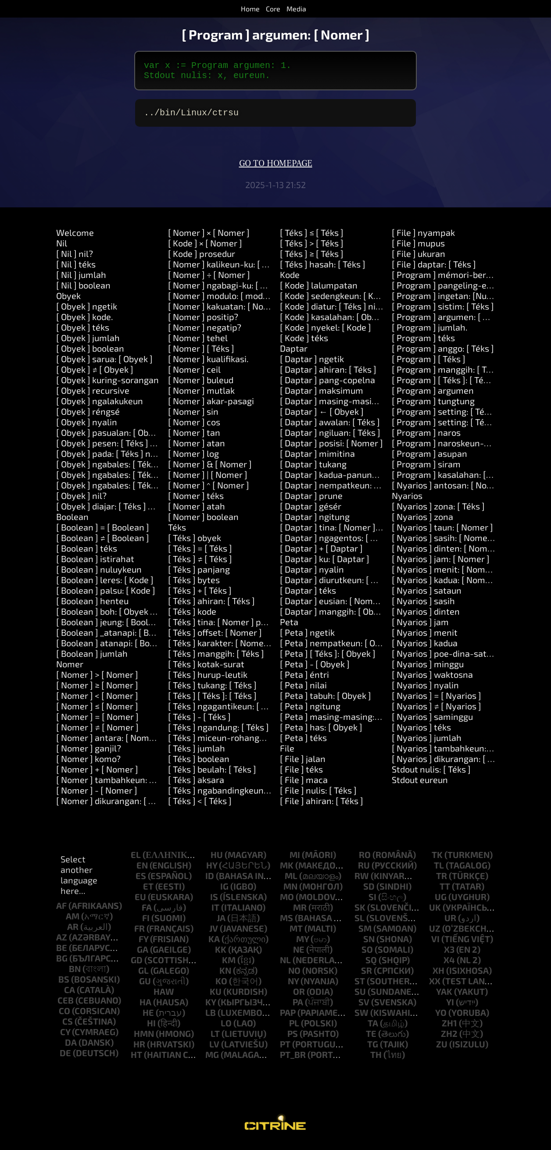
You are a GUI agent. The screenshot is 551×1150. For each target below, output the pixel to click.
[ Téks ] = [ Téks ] (200, 553)
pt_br (293, 1059)
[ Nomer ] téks (196, 500)
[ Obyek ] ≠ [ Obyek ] (94, 374)
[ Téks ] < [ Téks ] (200, 806)
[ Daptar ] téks (308, 595)
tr (441, 881)
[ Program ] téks (423, 343)
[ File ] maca (304, 785)
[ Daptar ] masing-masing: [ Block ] (348, 406)
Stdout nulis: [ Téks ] (431, 774)
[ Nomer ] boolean (203, 521)
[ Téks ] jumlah (196, 753)
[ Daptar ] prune (311, 500)
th (376, 1059)
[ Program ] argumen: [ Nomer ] (453, 322)
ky (210, 1007)
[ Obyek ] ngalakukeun (99, 406)
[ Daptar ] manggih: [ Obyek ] (336, 616)
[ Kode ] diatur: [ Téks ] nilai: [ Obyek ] (351, 311)
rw (361, 881)
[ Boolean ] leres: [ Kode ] (105, 585)
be (61, 952)
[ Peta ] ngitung (310, 711)
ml (291, 881)
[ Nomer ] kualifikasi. (208, 364)
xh (438, 975)
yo (441, 1017)
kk (220, 954)
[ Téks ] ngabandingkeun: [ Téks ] (231, 795)
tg (372, 1049)
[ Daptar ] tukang (313, 469)
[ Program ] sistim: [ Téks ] (443, 311)
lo (226, 1028)
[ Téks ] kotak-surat (206, 669)
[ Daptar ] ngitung (315, 521)
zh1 (449, 1028)
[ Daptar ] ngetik (312, 364)
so (367, 954)
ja (221, 923)
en (142, 870)
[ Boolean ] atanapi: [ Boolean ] (116, 648)
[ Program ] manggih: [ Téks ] (448, 374)
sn (369, 944)
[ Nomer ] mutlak (201, 395)
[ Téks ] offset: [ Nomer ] (215, 637)
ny (293, 986)
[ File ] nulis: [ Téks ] (318, 795)
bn (75, 973)
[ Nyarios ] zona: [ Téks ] (438, 511)
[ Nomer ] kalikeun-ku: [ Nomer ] (231, 269)
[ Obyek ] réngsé (88, 416)
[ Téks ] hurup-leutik (207, 679)
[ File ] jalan (303, 763)
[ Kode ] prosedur (201, 258)
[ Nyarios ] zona (422, 521)
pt (285, 1049)
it (215, 912)
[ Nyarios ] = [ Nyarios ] (436, 700)
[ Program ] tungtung (433, 406)
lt (215, 1038)
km (229, 965)
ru (364, 870)
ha (145, 1007)
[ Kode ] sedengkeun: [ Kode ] (336, 301)
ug (441, 902)
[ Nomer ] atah (196, 511)
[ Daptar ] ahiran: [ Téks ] (328, 374)
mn (290, 891)
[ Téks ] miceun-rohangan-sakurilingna (245, 742)
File (287, 753)
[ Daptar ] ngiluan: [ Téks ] (330, 437)
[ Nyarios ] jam (420, 627)
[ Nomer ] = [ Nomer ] (97, 721)
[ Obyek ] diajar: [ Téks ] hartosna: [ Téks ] (136, 511)
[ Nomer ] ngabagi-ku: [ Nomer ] (230, 290)
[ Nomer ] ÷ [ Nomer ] (209, 279)
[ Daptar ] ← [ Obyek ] (322, 416)
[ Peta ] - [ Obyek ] (315, 669)
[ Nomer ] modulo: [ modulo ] (224, 301)
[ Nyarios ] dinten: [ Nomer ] (446, 553)
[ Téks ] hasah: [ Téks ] (322, 269)
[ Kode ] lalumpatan (319, 290)
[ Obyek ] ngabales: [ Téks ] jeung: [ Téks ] (135, 479)
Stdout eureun (420, 785)
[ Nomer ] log (193, 458)
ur (450, 923)
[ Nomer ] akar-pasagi (211, 406)
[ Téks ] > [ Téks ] (311, 248)
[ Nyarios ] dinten (426, 616)
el (136, 859)
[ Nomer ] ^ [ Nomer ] (208, 490)
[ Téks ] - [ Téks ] (199, 721)
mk (286, 870)
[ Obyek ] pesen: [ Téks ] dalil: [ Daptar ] (132, 448)
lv (214, 1049)
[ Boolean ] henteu (92, 606)
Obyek (68, 301)
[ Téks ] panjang (199, 574)
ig (224, 891)
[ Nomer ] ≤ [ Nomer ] (97, 711)
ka (214, 944)
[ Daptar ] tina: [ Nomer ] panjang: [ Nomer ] (365, 532)
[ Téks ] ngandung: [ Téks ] (218, 732)
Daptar (294, 353)
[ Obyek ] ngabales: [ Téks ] (108, 469)
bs (63, 984)
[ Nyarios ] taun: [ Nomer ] (442, 532)
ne (298, 954)
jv (213, 933)
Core (273, 8)
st (359, 986)
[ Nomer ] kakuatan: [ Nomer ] (226, 311)
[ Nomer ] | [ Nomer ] (207, 479)
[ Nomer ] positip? (203, 322)
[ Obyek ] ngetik (86, 311)
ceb (65, 1005)
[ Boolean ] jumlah (92, 658)
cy (65, 1037)
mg (212, 1059)
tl (439, 870)
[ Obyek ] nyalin (86, 427)
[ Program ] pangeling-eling (446, 290)
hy (211, 870)
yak (444, 996)
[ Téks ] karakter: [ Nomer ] (220, 648)
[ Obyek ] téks (82, 332)
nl (285, 965)
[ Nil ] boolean (83, 290)
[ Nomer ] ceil (194, 374)
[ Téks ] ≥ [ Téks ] (311, 258)
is (214, 902)
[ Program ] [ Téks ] (428, 364)
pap (288, 1017)
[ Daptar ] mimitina (317, 458)
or (299, 996)
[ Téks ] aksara (196, 785)
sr (366, 975)
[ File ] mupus (418, 248)
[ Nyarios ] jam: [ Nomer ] (441, 564)
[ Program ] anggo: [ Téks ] (443, 353)
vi (435, 944)
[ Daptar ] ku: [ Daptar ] (324, 564)
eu (140, 902)
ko (221, 986)
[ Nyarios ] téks (421, 732)
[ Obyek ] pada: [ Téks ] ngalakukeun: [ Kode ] (142, 458)
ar (73, 931)
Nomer (69, 669)
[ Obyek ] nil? (81, 500)
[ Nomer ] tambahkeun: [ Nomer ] (121, 785)
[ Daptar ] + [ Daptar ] (321, 553)
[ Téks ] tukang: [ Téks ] (212, 690)
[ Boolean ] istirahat (95, 564)
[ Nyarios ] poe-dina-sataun (446, 658)
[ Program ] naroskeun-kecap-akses (463, 448)
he (148, 1017)
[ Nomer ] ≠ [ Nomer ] (97, 732)
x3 (449, 954)
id (209, 881)
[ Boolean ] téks (86, 553)
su (360, 996)
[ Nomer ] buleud (200, 385)
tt (445, 891)
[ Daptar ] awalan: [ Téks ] (330, 427)
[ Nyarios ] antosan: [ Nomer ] (450, 490)
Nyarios (407, 500)
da (71, 1047)
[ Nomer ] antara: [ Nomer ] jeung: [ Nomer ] (141, 742)
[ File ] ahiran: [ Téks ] (321, 806)
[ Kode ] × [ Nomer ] (205, 248)
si (372, 902)
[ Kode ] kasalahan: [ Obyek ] (335, 322)
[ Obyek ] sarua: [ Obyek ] (104, 364)
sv (363, 1007)
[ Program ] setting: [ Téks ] (445, 416)
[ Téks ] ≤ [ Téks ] (311, 237)
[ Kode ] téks (304, 343)
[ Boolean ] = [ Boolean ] (102, 532)
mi (295, 859)
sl (359, 923)
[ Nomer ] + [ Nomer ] (97, 774)
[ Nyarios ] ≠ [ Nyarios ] (436, 711)
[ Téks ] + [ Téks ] (200, 595)
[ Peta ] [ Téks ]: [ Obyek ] (328, 658)
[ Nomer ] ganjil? (88, 753)
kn (225, 975)
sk (359, 912)
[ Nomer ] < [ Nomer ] (97, 700)
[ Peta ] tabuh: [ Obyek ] (325, 700)
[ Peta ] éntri (304, 679)
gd (137, 965)
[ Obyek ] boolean (90, 353)
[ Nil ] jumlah (81, 279)
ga (142, 954)
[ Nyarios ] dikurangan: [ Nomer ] (455, 763)
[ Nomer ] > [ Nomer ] (97, 679)
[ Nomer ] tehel (198, 343)
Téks (177, 532)
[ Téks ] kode (192, 616)
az (61, 942)
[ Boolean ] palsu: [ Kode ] (105, 595)
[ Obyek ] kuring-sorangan (107, 385)
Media (296, 8)
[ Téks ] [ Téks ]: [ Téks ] (212, 700)
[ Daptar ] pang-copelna (327, 385)
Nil (61, 248)
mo (287, 902)
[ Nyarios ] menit (425, 637)
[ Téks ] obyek (194, 543)
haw (164, 996)
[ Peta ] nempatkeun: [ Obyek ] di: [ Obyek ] (363, 648)
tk (437, 859)
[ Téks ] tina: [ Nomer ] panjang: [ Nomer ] (248, 627)
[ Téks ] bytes (194, 585)
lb (210, 1017)
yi (450, 1007)
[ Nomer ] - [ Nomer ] (96, 795)
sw (361, 1017)
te (371, 1038)
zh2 (449, 1038)
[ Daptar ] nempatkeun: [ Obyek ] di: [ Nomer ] (369, 490)
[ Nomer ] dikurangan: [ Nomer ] (118, 806)
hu (217, 859)
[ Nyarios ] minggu (428, 669)
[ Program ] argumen (433, 395)
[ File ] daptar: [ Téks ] (434, 269)
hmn (144, 1038)
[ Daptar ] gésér (310, 511)
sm (365, 933)
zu (441, 1049)
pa (298, 1007)
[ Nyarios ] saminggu (432, 721)
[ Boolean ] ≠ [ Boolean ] (102, 543)
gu (145, 986)
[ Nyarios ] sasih (423, 606)
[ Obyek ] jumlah (88, 343)
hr (139, 1049)
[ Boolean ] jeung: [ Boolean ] (112, 627)
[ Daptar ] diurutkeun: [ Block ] (338, 585)
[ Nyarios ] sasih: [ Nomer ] (444, 543)
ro (365, 859)
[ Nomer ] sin (193, 416)
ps (292, 1038)
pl (294, 1028)
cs (67, 1026)
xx (434, 986)
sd (369, 891)
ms (286, 923)
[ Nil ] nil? (74, 258)
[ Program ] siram (426, 469)
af (61, 910)
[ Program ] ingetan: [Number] (451, 301)
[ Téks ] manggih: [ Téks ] (216, 658)
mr (300, 912)
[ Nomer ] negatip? (204, 332)
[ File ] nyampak (423, 237)
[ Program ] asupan (429, 458)
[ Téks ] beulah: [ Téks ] (212, 774)
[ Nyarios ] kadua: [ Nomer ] (445, 585)
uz (434, 933)
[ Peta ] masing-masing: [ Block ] (344, 721)
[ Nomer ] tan (194, 437)
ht (136, 1059)
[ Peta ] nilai (303, 690)
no (294, 975)
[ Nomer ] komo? (88, 763)
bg (62, 963)
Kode (290, 279)
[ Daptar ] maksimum (321, 395)
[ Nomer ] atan (196, 448)
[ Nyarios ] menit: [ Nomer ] (445, 574)
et (148, 891)
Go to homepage (275, 168)
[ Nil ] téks (76, 269)
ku (216, 996)
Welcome (75, 237)
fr (139, 933)
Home (250, 8)
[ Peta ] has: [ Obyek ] (321, 732)
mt (296, 933)
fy (143, 944)
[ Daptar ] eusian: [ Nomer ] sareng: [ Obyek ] (367, 606)
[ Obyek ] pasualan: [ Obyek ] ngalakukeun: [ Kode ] (154, 437)
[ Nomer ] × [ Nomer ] (209, 237)
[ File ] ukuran (418, 258)
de (65, 1058)
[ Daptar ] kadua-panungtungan (342, 479)
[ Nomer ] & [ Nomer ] (210, 469)
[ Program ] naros (426, 437)
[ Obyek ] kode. (84, 322)
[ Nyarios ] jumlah (427, 742)
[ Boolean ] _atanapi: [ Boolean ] (118, 637)
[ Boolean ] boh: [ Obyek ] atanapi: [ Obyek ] (140, 616)
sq (371, 965)
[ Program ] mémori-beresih (447, 279)
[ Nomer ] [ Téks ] (201, 353)
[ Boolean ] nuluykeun (99, 574)
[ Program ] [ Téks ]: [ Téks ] (444, 385)
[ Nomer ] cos (194, 427)
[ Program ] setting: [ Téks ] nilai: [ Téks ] (470, 427)
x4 (449, 965)
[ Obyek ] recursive (92, 395)
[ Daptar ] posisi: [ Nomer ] (331, 448)
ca (69, 995)
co (64, 1016)
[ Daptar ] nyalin (312, 574)
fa (147, 912)
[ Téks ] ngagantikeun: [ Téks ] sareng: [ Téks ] (256, 711)
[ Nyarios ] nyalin (425, 690)
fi (146, 923)
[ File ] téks (301, 774)
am (72, 921)
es (141, 881)
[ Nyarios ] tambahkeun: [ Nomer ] (458, 753)
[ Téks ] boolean (198, 763)
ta (373, 1028)
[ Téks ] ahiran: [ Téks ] (211, 606)
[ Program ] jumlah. (430, 332)
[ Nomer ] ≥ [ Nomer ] (97, 690)
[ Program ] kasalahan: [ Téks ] (451, 479)
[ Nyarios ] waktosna (432, 679)
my (302, 944)
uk (435, 912)
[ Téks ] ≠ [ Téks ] (200, 564)
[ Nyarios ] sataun (427, 595)
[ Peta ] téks (303, 742)
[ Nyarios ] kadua (425, 648)
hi (151, 1028)
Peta (289, 627)
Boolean (72, 521)
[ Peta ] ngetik (307, 637)
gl (143, 975)
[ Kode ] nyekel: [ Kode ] (325, 332)
